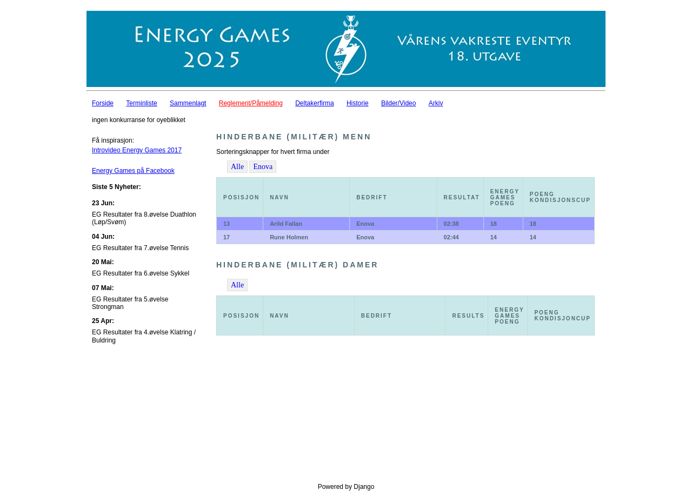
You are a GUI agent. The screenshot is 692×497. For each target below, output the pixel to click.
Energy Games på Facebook (133, 170)
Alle (237, 167)
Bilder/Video (398, 103)
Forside (103, 103)
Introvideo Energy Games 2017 (137, 150)
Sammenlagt (188, 103)
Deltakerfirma (314, 103)
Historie (358, 103)
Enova (262, 167)
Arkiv (436, 103)
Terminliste (141, 103)
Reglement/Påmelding (251, 103)
